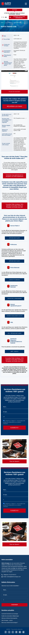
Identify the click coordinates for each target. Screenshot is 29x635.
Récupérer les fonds (14, 106)
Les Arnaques (8, 22)
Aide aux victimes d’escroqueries (9, 618)
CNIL (11, 322)
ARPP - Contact (14, 351)
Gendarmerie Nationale (14, 286)
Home (2, 22)
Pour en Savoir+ (14, 92)
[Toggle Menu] (25, 3)
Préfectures (13, 244)
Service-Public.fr (15, 225)
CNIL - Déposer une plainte (14, 333)
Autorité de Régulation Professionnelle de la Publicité (16, 341)
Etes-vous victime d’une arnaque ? (10, 622)
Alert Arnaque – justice (7, 620)
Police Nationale (14, 267)
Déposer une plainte (14, 238)
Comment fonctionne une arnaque (10, 613)
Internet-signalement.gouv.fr (15, 305)
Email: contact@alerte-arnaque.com (12, 576)
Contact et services (14, 279)
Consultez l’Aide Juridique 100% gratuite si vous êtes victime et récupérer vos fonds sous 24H (14, 359)
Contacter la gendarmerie (14, 298)
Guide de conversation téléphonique (10, 616)
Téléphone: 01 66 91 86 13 (9, 574)
